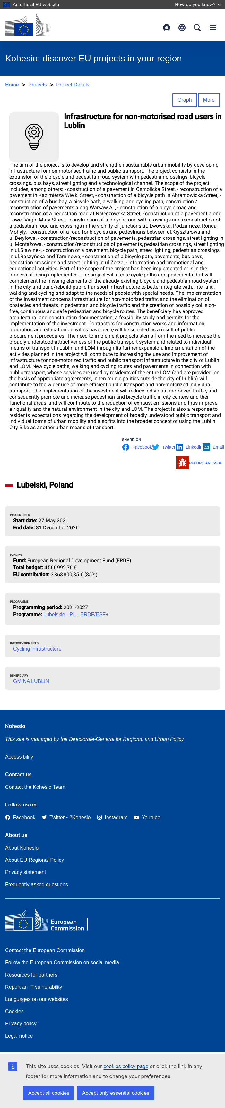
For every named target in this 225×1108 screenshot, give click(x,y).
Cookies (14, 1011)
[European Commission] (27, 25)
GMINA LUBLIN (31, 681)
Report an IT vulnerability (33, 987)
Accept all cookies (48, 1093)
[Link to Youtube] (147, 817)
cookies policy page (125, 1066)
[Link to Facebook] (20, 817)
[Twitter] (53, 817)
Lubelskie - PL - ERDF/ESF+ (75, 614)
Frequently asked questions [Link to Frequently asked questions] (36, 884)
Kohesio (15, 726)
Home (12, 84)
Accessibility (19, 757)
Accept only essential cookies (115, 1093)
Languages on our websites (36, 999)
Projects (37, 84)
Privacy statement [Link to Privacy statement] (25, 872)
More (209, 100)
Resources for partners (31, 974)
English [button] (182, 28)
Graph (184, 100)
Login (166, 28)
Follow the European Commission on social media (62, 962)
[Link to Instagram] (112, 817)
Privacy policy (21, 1023)
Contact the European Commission (45, 950)
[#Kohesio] (80, 817)
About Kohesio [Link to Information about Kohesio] (22, 848)
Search (197, 28)
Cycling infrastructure (37, 649)
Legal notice (19, 1036)
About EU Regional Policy (34, 860)
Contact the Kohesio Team (35, 787)
